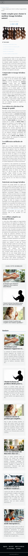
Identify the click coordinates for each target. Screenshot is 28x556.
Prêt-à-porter (19, 546)
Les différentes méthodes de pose (9, 49)
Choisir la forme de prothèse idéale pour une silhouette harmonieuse (13, 303)
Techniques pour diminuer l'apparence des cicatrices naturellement (10, 285)
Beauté (7, 7)
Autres (18, 548)
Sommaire (6, 42)
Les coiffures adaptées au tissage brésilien (10, 53)
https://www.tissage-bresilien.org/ (15, 209)
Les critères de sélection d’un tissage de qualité (11, 46)
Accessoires (10, 548)
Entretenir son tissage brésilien (8, 51)
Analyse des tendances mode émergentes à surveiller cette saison (12, 524)
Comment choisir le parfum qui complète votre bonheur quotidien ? (13, 321)
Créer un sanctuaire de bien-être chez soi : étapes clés (13, 454)
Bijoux (5, 546)
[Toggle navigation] (2, 2)
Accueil (2, 7)
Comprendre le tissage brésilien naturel (10, 44)
